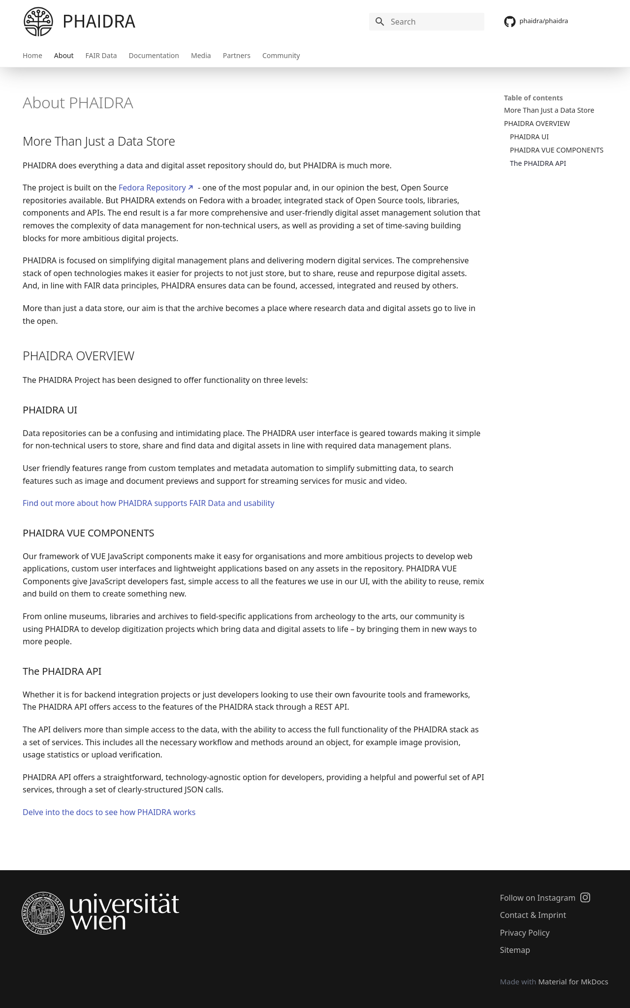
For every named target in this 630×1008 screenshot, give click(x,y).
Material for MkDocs (573, 981)
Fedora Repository (152, 187)
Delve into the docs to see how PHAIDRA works (109, 812)
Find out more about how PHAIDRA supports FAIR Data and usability (148, 503)
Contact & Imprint (533, 915)
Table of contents (533, 97)
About (64, 55)
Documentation (154, 55)
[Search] (426, 22)
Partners (237, 55)
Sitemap (515, 950)
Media (201, 55)
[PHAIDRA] (38, 21)
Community (281, 55)
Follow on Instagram (545, 897)
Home (32, 55)
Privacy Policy (525, 932)
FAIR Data (101, 55)
